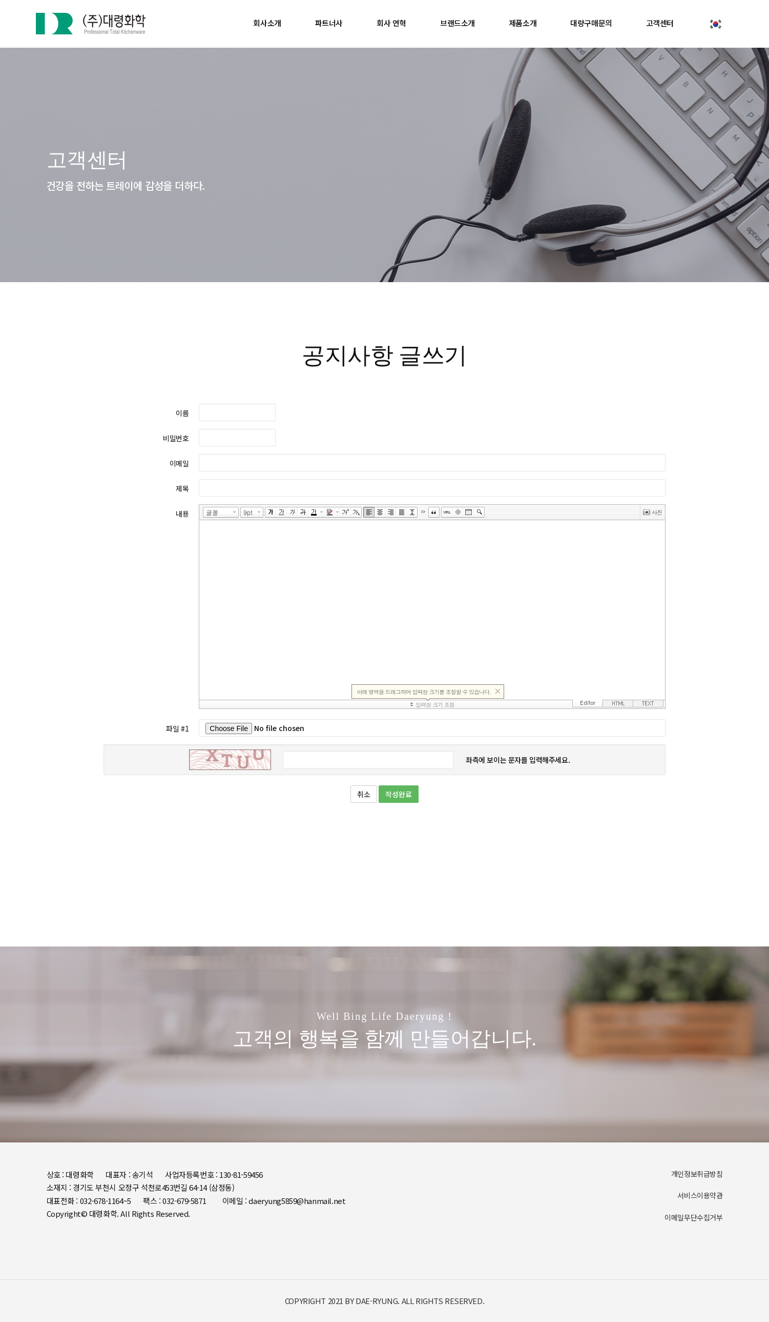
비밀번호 (176, 438)
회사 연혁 (391, 22)
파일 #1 (177, 728)
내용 (182, 513)
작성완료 (398, 794)
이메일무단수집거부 (693, 1217)
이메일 (179, 463)
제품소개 (522, 22)
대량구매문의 (591, 22)
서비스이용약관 (699, 1195)
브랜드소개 (457, 22)
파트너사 (329, 22)
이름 (182, 413)
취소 (363, 794)
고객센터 (660, 22)
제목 (182, 488)
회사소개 (267, 22)
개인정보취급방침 (697, 1174)
